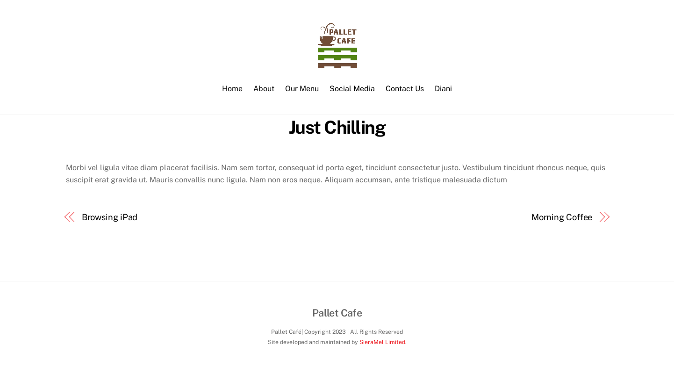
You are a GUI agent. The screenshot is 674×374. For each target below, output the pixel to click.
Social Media (352, 88)
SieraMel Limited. (383, 341)
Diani (443, 88)
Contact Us (405, 88)
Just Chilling (337, 127)
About (263, 88)
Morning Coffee (562, 217)
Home (232, 88)
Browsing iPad (110, 217)
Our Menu (302, 88)
